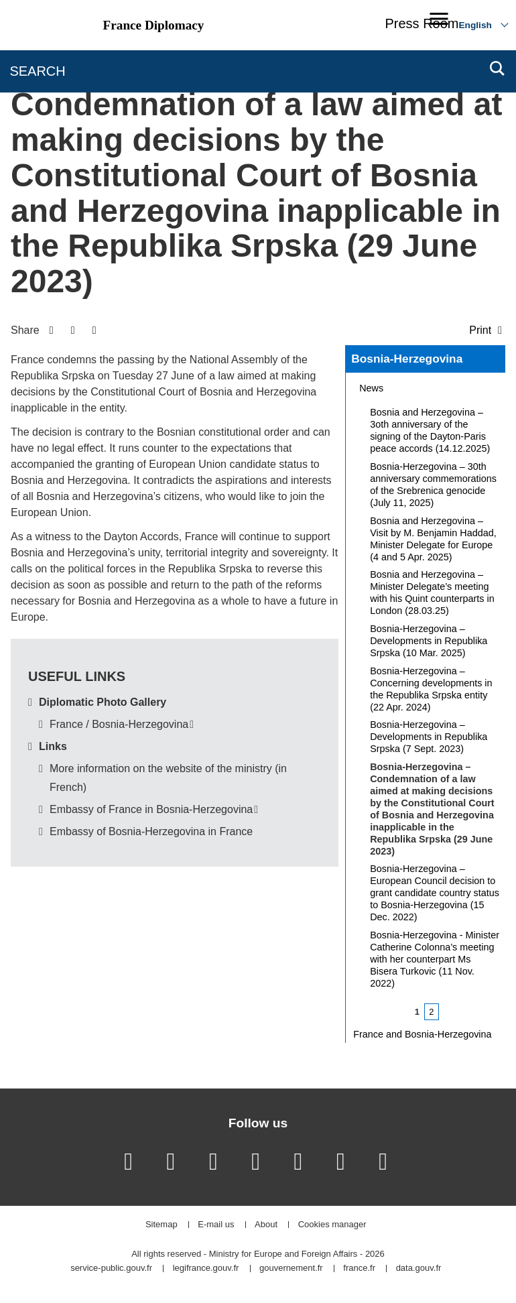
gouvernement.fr (291, 1268)
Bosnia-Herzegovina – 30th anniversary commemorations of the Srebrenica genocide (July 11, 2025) (433, 484)
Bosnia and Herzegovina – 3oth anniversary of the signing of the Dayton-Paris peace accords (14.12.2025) (430, 430)
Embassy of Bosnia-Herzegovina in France (151, 831)
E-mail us (216, 1225)
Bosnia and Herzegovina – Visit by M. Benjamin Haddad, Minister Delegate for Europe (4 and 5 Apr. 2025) (433, 538)
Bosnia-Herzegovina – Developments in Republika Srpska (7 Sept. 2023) (428, 736)
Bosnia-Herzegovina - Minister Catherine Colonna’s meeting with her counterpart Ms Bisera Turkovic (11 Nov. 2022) (434, 959)
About (266, 1225)
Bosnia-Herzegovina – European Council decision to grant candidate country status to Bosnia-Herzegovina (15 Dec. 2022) (434, 892)
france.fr (359, 1268)
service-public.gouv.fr (111, 1268)
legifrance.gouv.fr (206, 1268)
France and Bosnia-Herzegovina (422, 1034)
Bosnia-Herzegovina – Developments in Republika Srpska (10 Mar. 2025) (428, 640)
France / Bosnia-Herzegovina (119, 724)
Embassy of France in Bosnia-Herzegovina (151, 809)
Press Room (421, 23)
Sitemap (161, 1225)
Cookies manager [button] (332, 1225)
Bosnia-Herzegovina (406, 358)
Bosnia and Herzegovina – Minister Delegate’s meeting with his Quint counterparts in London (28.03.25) (432, 592)
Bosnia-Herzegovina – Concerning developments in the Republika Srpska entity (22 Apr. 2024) (431, 689)
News (371, 388)
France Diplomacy (153, 25)
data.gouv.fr (419, 1268)
